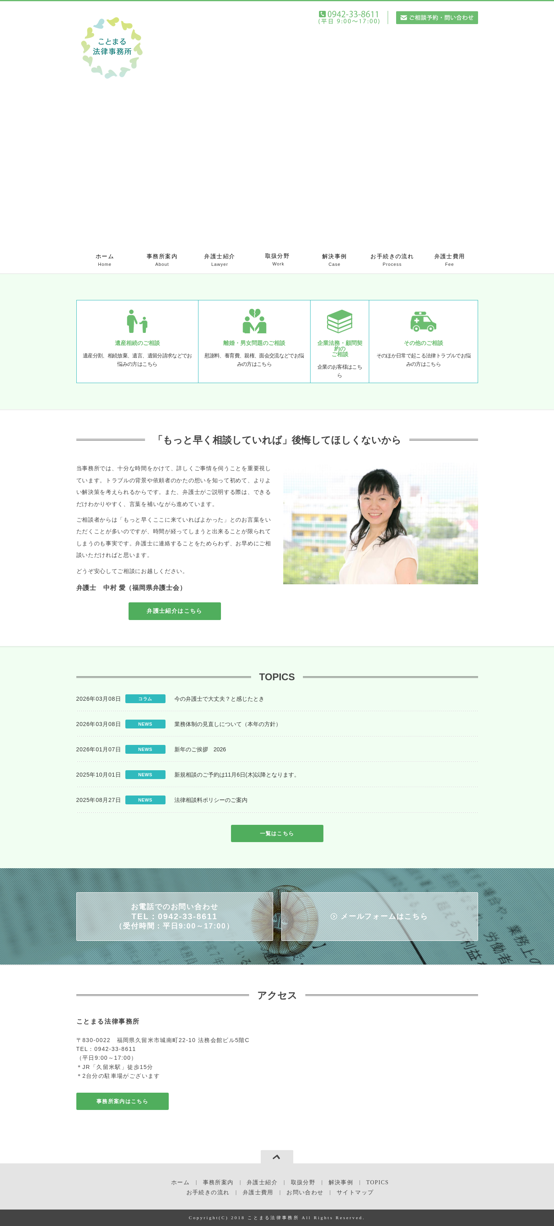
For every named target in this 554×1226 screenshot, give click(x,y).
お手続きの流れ (392, 260)
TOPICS (377, 1182)
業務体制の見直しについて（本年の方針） (227, 724)
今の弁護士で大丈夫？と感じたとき (219, 699)
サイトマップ (355, 1192)
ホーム (105, 260)
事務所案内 (162, 260)
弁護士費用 (449, 260)
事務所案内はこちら (122, 1101)
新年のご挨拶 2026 (200, 749)
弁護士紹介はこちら (174, 611)
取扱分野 (277, 260)
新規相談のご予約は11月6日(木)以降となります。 (237, 774)
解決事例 (334, 260)
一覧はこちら (277, 833)
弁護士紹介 (220, 260)
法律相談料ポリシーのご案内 (210, 800)
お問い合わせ (304, 1192)
